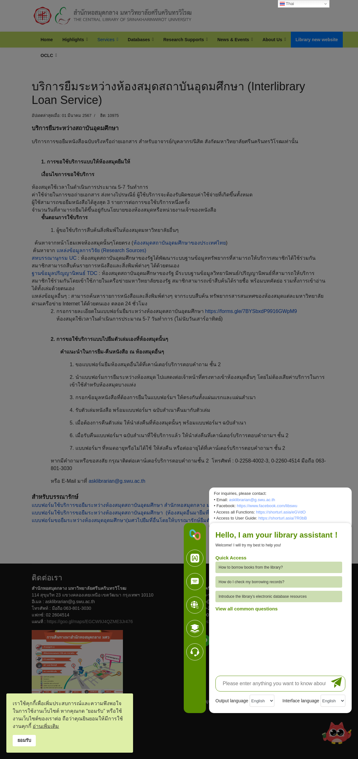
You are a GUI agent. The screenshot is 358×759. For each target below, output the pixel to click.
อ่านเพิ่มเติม (46, 726)
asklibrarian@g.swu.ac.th (252, 499)
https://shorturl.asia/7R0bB (282, 518)
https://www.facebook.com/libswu (267, 505)
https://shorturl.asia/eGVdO (281, 512)
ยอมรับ (24, 740)
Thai (287, 3)
